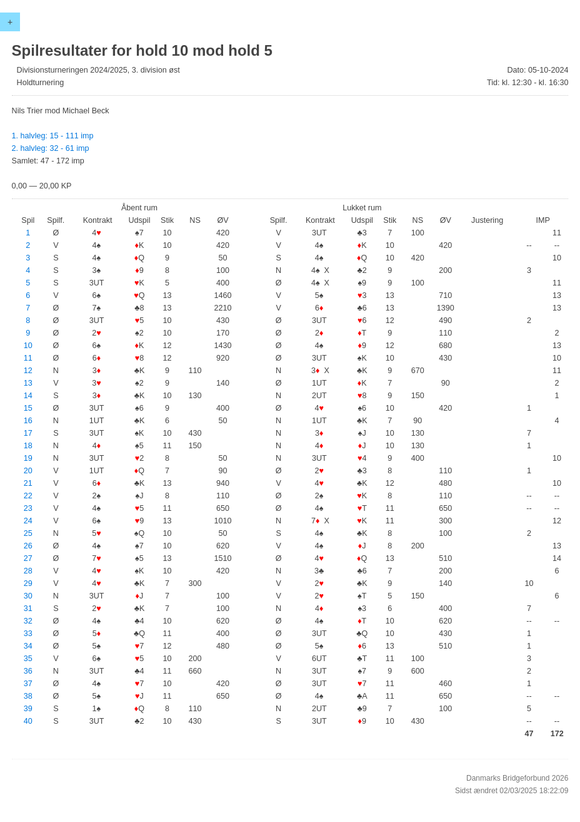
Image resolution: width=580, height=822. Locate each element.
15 (28, 408)
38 (28, 696)
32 (28, 621)
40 (28, 721)
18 (28, 445)
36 (28, 671)
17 (28, 433)
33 (28, 633)
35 (28, 658)
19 (28, 458)
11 (28, 358)
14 (28, 395)
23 (28, 508)
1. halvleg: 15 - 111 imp (53, 135)
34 (28, 646)
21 (28, 483)
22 (28, 495)
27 (28, 558)
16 (28, 420)
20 (28, 470)
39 (28, 708)
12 (28, 370)
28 (28, 571)
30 (28, 596)
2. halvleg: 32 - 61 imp (50, 148)
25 (28, 533)
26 (28, 546)
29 (28, 583)
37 (28, 683)
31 (28, 608)
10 (28, 345)
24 (28, 520)
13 (28, 383)
